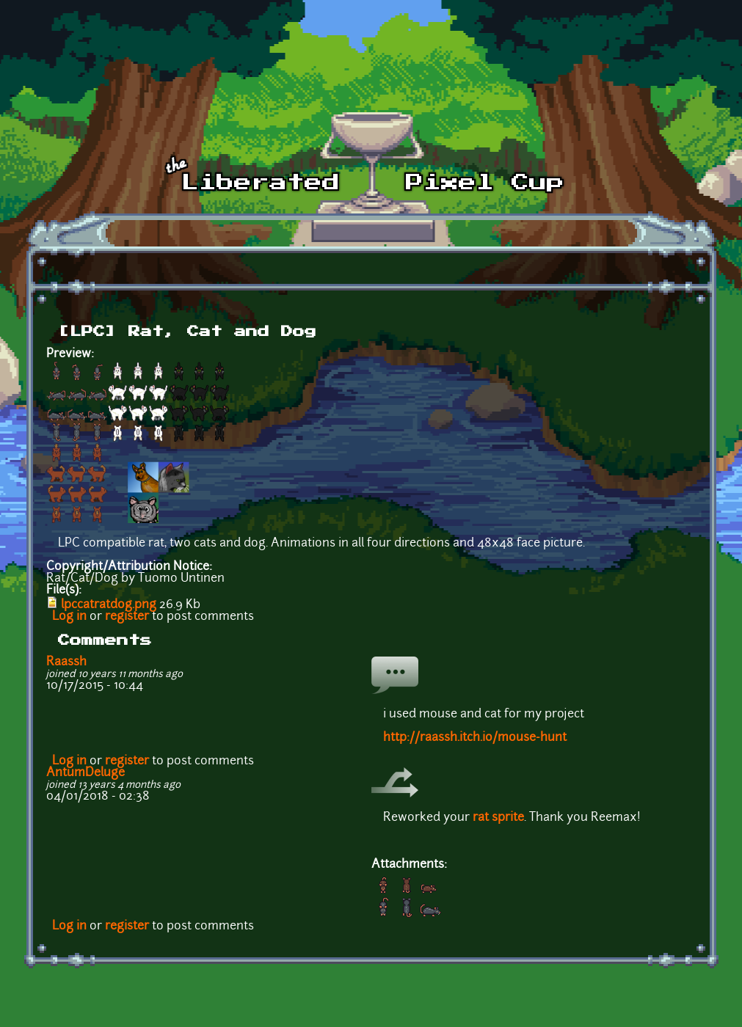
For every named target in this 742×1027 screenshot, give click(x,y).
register (127, 617)
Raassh (66, 662)
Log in (69, 617)
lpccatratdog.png (108, 605)
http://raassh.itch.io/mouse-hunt (475, 738)
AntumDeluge (85, 773)
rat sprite (498, 818)
